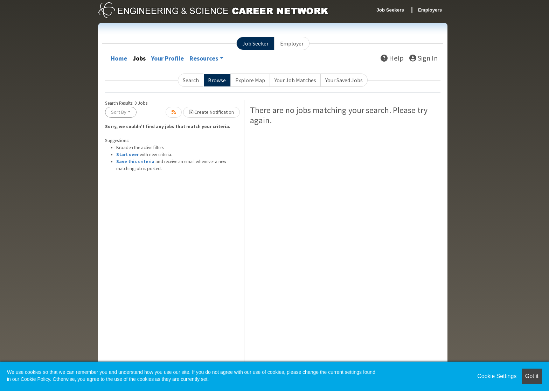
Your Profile (167, 58)
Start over (127, 155)
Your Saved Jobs (344, 80)
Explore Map (250, 80)
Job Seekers (390, 10)
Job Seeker (255, 43)
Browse (217, 80)
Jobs (139, 58)
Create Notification (211, 112)
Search (191, 80)
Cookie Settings (496, 376)
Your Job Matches (295, 80)
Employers (430, 10)
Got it (531, 376)
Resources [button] (203, 58)
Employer (292, 43)
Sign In (423, 58)
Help (392, 58)
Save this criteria (135, 162)
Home (119, 58)
